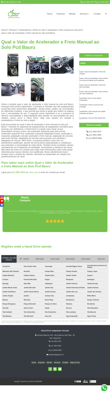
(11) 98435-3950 (94, 139)
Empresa (61, 14)
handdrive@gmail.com (55, 355)
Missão (72, 14)
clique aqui (33, 172)
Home (49, 14)
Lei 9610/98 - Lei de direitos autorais (33, 322)
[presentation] (1, 225)
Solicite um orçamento (94, 56)
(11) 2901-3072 (87, 2)
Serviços (84, 14)
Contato (97, 14)
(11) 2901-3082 (102, 2)
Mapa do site (73, 363)
